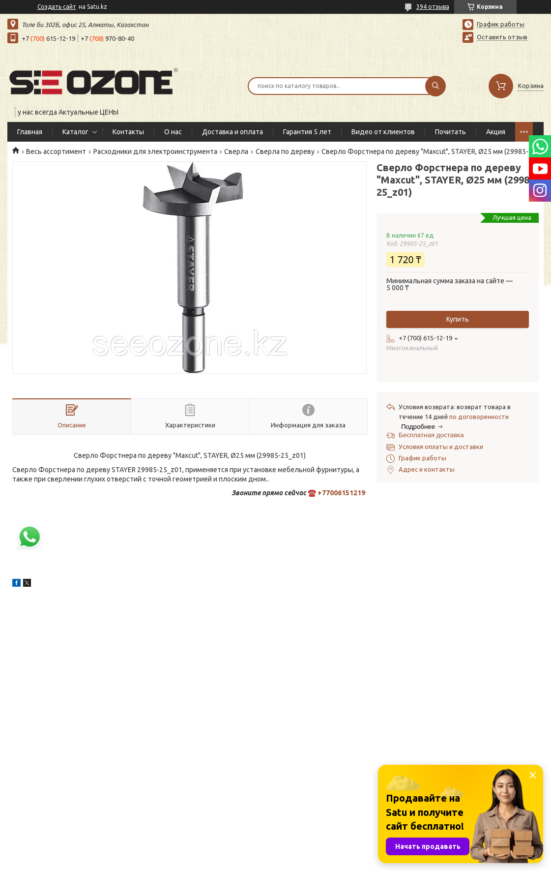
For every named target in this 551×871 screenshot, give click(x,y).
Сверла (236, 151)
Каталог (75, 131)
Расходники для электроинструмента (155, 151)
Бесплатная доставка (431, 435)
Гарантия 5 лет (307, 131)
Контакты (128, 131)
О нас (173, 131)
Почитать (450, 131)
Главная (29, 131)
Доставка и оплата (232, 131)
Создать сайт (56, 6)
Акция (495, 131)
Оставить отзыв (502, 36)
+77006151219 (341, 493)
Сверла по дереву (285, 151)
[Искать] (435, 86)
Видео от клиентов (383, 131)
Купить (457, 319)
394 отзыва (432, 6)
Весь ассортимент (56, 151)
